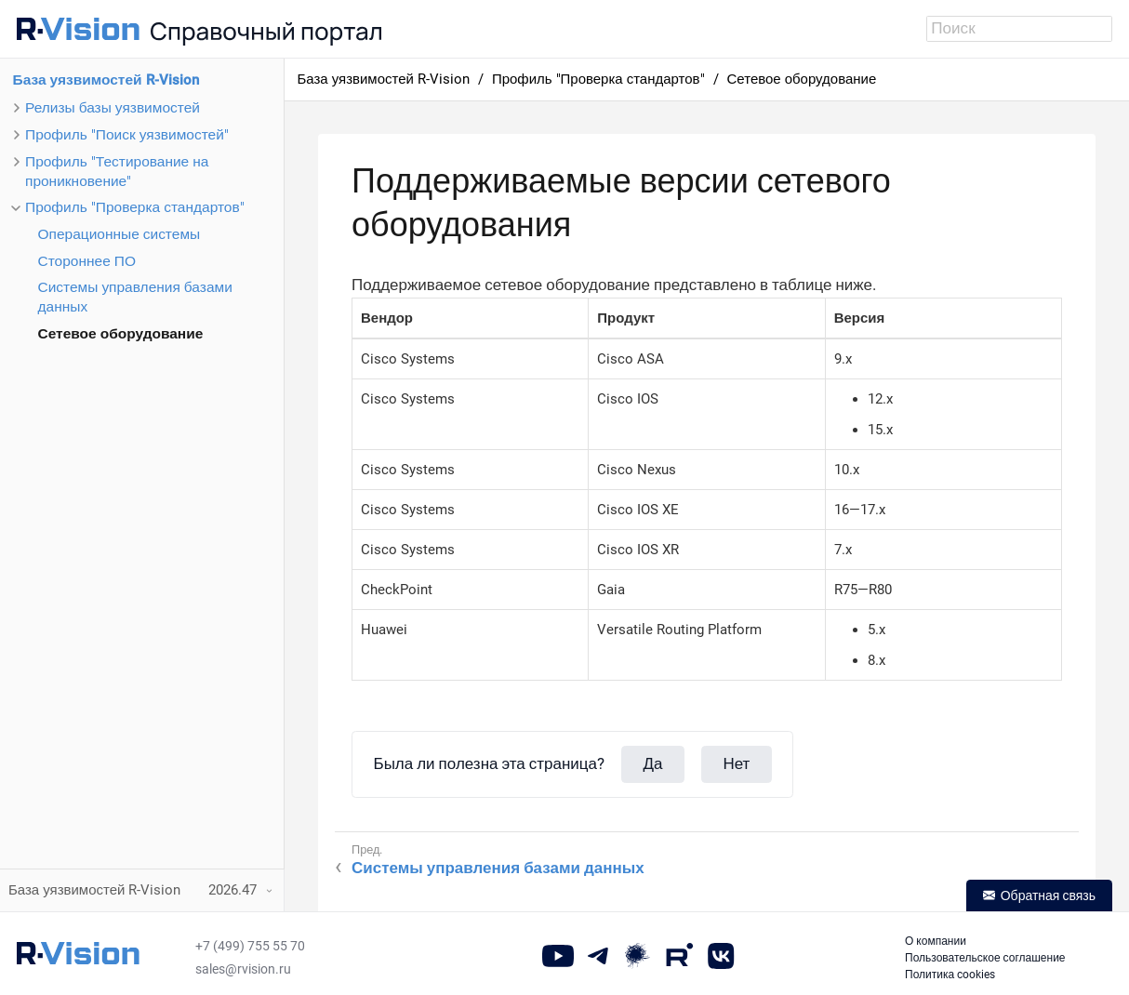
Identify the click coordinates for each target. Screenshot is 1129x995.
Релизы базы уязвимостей (112, 108)
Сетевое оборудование (121, 333)
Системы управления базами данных (498, 867)
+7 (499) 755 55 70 (250, 945)
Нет (736, 763)
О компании (935, 941)
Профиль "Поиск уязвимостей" (127, 134)
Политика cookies (950, 974)
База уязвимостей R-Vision (106, 80)
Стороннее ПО (87, 261)
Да (653, 763)
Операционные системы (119, 234)
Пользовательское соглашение (985, 957)
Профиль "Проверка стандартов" (135, 207)
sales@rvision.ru (243, 969)
